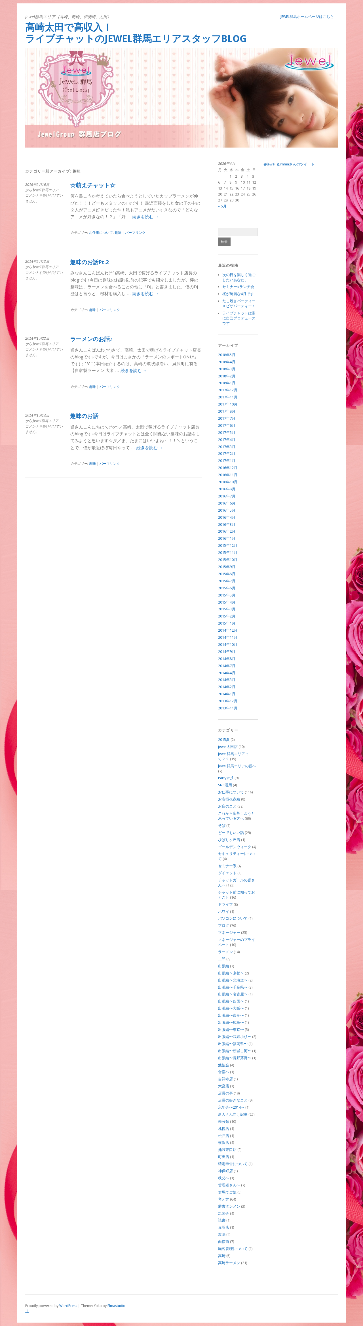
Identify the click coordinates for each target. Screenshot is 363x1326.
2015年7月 (226, 581)
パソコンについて (233, 918)
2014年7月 (226, 666)
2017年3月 (226, 447)
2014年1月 (226, 694)
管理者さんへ (229, 1185)
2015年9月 (226, 567)
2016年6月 (226, 503)
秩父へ (223, 1178)
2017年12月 (227, 390)
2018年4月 (226, 362)
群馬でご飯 (227, 1192)
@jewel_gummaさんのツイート (289, 164)
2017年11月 (227, 397)
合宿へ (223, 1072)
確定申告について (233, 1164)
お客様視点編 (229, 799)
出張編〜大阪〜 (231, 1008)
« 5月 (222, 206)
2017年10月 (227, 404)
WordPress (68, 1306)
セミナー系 (227, 866)
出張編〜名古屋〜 (233, 994)
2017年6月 (226, 425)
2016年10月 (227, 482)
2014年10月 (227, 644)
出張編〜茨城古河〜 (234, 1051)
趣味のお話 (84, 416)
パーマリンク (135, 233)
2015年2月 (226, 616)
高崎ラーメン (229, 1263)
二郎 (221, 959)
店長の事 (225, 1093)
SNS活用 (225, 785)
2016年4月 (226, 517)
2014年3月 (226, 680)
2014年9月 (226, 652)
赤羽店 (223, 1227)
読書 (221, 1220)
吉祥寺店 (225, 1079)
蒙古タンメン (229, 1206)
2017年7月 (226, 418)
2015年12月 (227, 545)
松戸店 (223, 1136)
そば (221, 825)
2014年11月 (227, 637)
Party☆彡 (226, 778)
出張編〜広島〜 (231, 1022)
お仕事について (101, 233)
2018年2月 (226, 376)
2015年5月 (226, 595)
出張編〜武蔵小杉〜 (234, 1037)
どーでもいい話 (231, 833)
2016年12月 (227, 468)
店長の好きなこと (233, 1100)
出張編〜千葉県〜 (233, 987)
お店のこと (227, 806)
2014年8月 (226, 659)
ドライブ (225, 904)
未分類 (223, 1121)
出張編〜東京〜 (231, 1029)
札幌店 (223, 1129)
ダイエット (227, 873)
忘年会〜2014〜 (231, 1107)
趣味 (118, 233)
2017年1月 (226, 461)
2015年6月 (226, 588)
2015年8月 (226, 574)
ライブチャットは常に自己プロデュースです (239, 318)
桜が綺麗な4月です (238, 294)
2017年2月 (226, 453)
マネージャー (229, 932)
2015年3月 (226, 609)
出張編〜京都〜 (231, 973)
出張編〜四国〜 (231, 1001)
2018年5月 (226, 355)
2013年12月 (227, 701)
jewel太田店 (228, 747)
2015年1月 (226, 623)
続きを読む (145, 216)
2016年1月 (226, 538)
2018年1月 (226, 383)
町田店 (223, 1157)
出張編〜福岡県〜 (233, 1044)
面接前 (223, 1241)
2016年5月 (226, 510)
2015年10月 (227, 560)
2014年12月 (227, 630)
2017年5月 (226, 432)
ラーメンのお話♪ (91, 339)
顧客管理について (233, 1249)
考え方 (223, 1199)
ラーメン (225, 952)
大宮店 (223, 1086)
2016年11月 (227, 475)
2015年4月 (226, 602)
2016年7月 (226, 496)
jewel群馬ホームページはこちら (307, 16)
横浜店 (223, 1142)
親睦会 (223, 1213)
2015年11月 (227, 552)
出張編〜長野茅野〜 (234, 1058)
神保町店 (225, 1171)
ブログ (223, 925)
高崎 (221, 1256)
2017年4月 (226, 440)
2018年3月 (226, 369)
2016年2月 (226, 531)
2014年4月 (226, 673)
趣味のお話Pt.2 (89, 262)
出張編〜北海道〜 (233, 980)
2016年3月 (226, 524)
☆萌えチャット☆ (92, 185)
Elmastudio (116, 1306)
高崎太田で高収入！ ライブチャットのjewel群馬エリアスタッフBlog (179, 33)
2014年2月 (226, 687)
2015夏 (224, 739)
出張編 (223, 966)
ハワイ (223, 911)
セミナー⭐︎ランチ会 (238, 287)
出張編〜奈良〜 (231, 1015)
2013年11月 (227, 708)
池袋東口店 (227, 1150)
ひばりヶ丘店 (229, 840)
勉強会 (223, 1065)
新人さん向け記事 (233, 1114)
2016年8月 (226, 489)
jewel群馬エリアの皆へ (237, 766)
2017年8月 (226, 411)
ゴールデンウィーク (234, 847)
